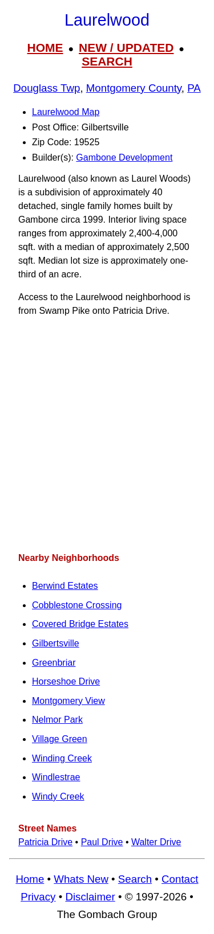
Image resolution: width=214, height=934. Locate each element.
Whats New (81, 879)
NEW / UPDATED (126, 47)
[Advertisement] (107, 435)
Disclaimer (90, 897)
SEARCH (107, 61)
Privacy (38, 897)
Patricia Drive (45, 842)
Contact (179, 879)
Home (29, 879)
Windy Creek (58, 796)
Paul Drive (102, 842)
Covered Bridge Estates (80, 624)
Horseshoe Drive (66, 681)
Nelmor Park (57, 719)
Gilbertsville (55, 643)
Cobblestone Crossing (77, 605)
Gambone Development (124, 157)
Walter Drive (156, 842)
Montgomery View (68, 701)
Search (135, 879)
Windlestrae (56, 777)
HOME (45, 47)
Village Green (59, 739)
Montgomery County (133, 88)
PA (194, 88)
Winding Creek (62, 758)
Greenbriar (53, 662)
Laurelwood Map (65, 112)
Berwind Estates (65, 586)
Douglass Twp (46, 88)
